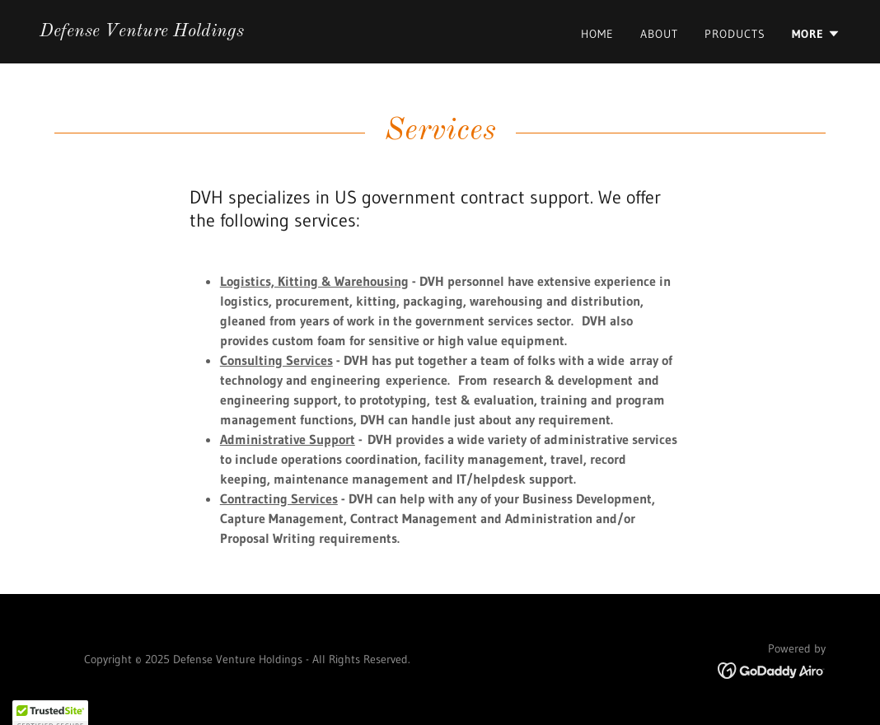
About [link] (659, 33)
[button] (816, 34)
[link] (142, 31)
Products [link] (734, 33)
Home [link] (597, 33)
